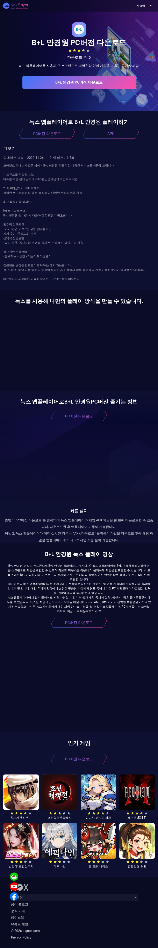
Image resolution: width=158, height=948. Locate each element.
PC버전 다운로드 (47, 133)
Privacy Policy (21, 937)
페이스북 (17, 918)
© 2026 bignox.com (25, 931)
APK (110, 133)
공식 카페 (18, 911)
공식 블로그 (19, 904)
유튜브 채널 (19, 924)
